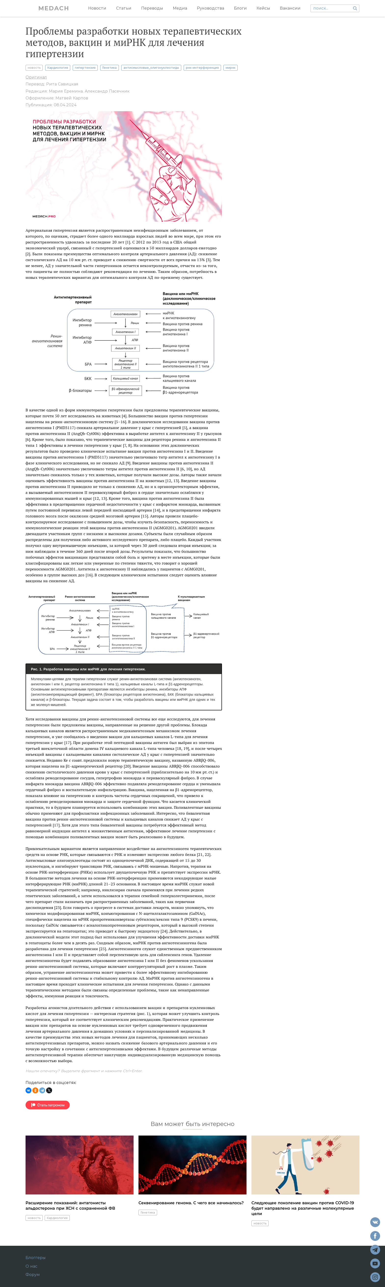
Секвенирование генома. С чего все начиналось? (191, 1203)
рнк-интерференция (202, 67)
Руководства (210, 8)
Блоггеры (36, 1258)
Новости (97, 8)
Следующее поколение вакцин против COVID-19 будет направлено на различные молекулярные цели (302, 1208)
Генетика (109, 67)
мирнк (230, 67)
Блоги (240, 8)
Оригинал (36, 77)
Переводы (152, 8)
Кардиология (57, 67)
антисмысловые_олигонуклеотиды (151, 67)
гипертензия (85, 67)
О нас (31, 1266)
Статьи (123, 8)
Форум (33, 1275)
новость (34, 67)
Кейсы (263, 8)
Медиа (180, 8)
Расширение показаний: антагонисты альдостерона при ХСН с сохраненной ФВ (70, 1206)
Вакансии (290, 8)
